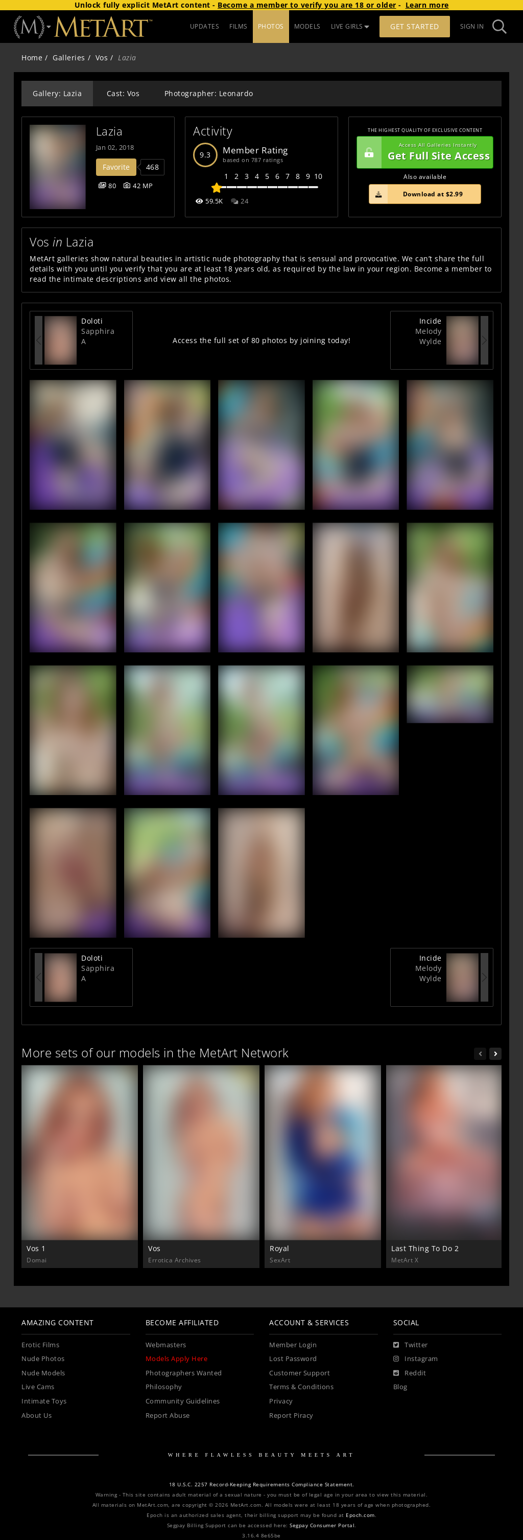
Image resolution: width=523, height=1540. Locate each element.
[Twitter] (410, 1345)
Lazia (109, 131)
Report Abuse (168, 1415)
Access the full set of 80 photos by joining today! (261, 340)
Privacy (281, 1401)
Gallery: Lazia (57, 93)
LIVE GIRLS (350, 26)
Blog (400, 1387)
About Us (36, 1415)
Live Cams (38, 1387)
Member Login (293, 1345)
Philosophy (164, 1387)
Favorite (116, 167)
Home (31, 57)
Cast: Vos (123, 93)
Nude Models (43, 1373)
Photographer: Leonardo (208, 93)
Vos (102, 57)
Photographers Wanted (184, 1373)
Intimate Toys (44, 1401)
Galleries (69, 57)
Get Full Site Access (423, 152)
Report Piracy (291, 1415)
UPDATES (205, 26)
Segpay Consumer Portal (322, 1525)
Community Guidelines (183, 1401)
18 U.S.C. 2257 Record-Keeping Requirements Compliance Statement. (261, 1484)
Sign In (472, 26)
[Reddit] (409, 1373)
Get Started (414, 26)
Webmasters (166, 1345)
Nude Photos (43, 1358)
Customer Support (299, 1373)
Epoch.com (360, 1515)
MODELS (307, 26)
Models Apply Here (177, 1358)
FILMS (238, 26)
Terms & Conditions (301, 1387)
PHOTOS (271, 26)
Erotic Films (40, 1345)
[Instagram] (415, 1359)
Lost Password (293, 1358)
